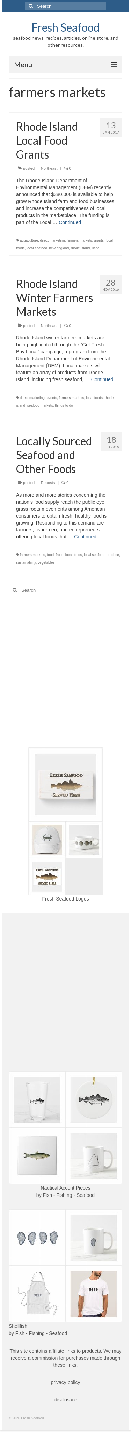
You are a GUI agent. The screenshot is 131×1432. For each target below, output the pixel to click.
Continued (70, 222)
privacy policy (65, 1382)
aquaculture (29, 240)
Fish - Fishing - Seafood (69, 1195)
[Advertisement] (65, 672)
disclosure (65, 1399)
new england (59, 248)
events (51, 398)
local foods (94, 398)
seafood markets (40, 405)
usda (96, 248)
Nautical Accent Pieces (65, 1188)
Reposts (48, 483)
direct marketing (52, 240)
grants (99, 240)
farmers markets (79, 240)
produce (113, 555)
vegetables (46, 563)
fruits (60, 555)
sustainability (26, 563)
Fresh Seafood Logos (65, 899)
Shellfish (18, 1326)
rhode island (80, 248)
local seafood (37, 248)
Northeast (49, 168)
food (50, 555)
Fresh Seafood (65, 27)
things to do (64, 405)
